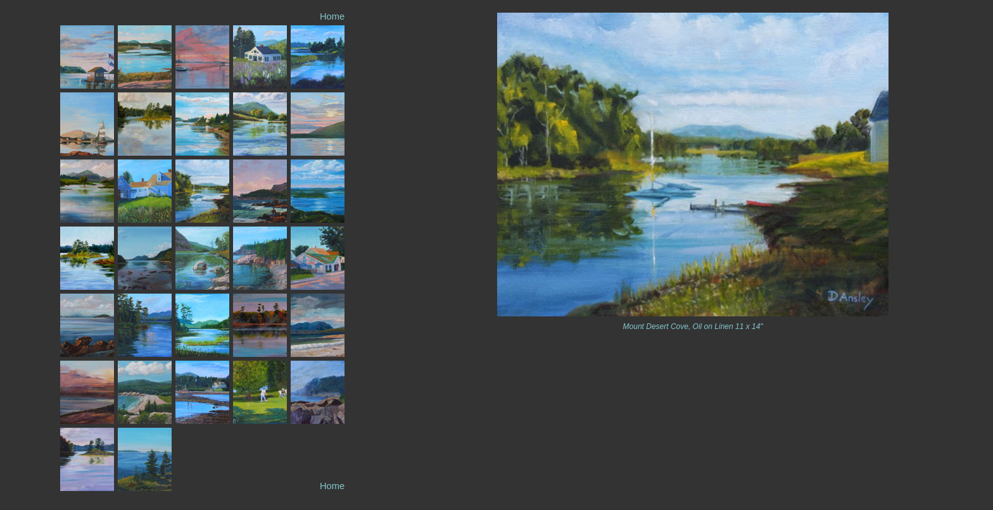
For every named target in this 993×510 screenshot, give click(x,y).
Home (332, 16)
